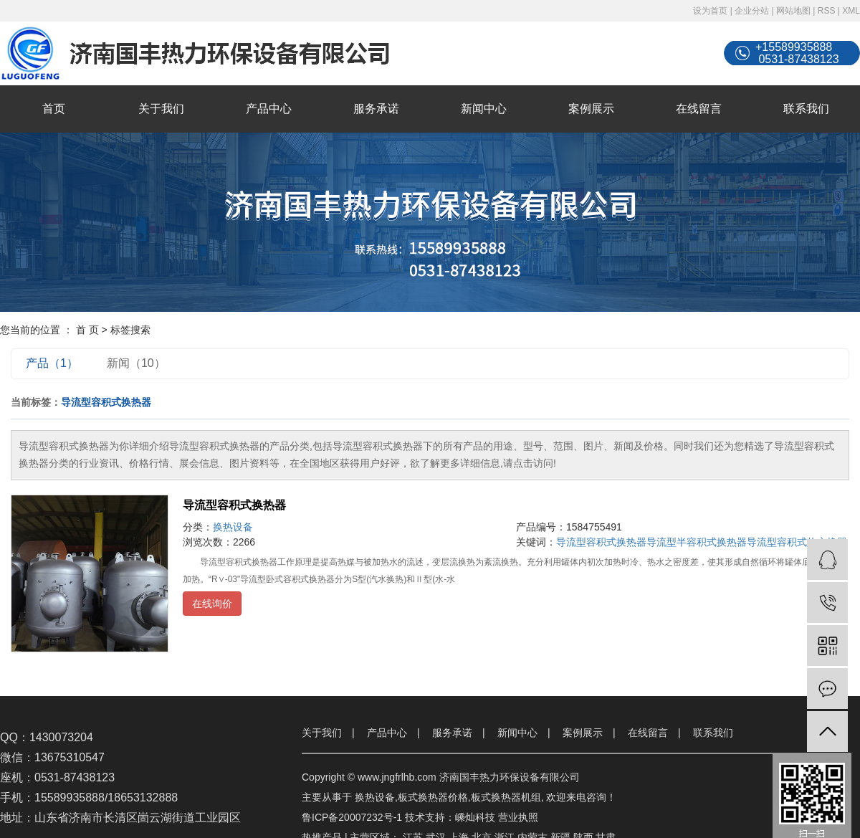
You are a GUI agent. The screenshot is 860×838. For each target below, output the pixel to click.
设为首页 (710, 11)
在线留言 (699, 109)
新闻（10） (136, 363)
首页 (53, 109)
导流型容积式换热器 (234, 505)
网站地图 (793, 11)
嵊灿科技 (475, 817)
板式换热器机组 (506, 797)
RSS (827, 11)
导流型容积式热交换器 (797, 542)
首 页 (87, 329)
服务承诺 (376, 109)
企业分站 (752, 11)
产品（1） (52, 363)
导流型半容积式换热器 (696, 542)
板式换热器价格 (433, 797)
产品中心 (269, 109)
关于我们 (161, 109)
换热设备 (233, 527)
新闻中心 (484, 109)
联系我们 (806, 109)
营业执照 (518, 817)
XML (851, 11)
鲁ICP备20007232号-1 (352, 817)
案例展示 (591, 109)
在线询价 (212, 603)
